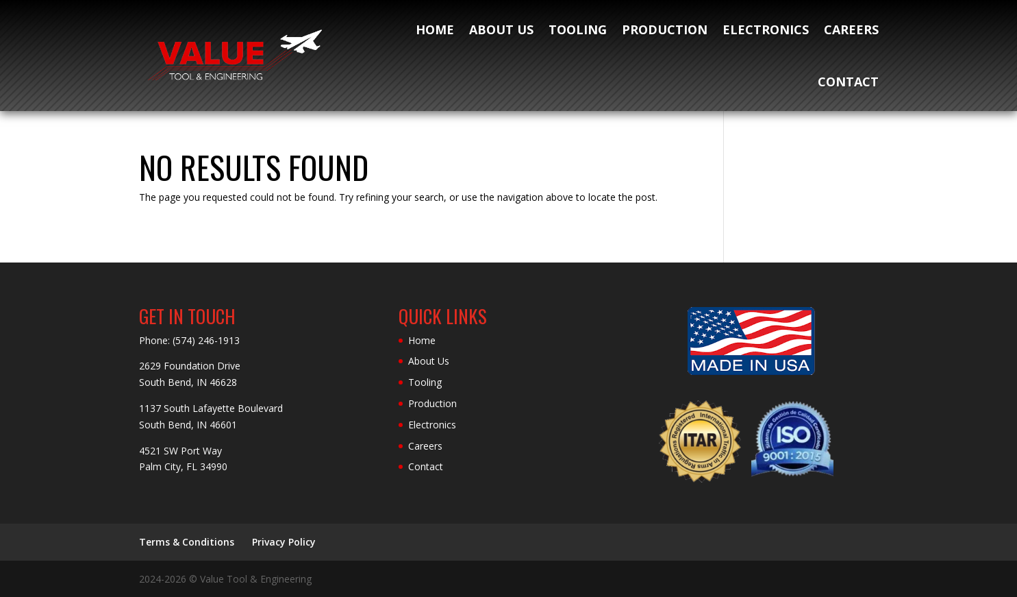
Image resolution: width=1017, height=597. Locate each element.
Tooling (578, 29)
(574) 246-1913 (206, 340)
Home (435, 29)
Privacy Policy (284, 541)
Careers (851, 29)
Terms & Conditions (186, 541)
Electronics (766, 29)
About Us (501, 29)
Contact (848, 81)
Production (664, 29)
